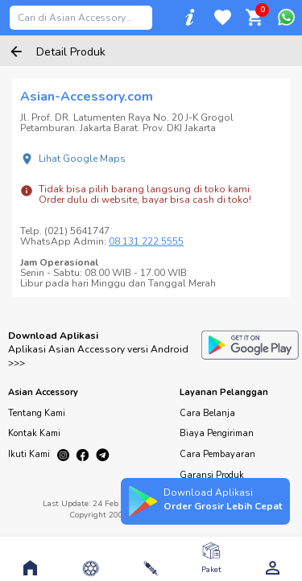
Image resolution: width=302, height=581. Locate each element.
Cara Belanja (207, 413)
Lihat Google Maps (82, 158)
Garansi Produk (212, 475)
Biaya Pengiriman (217, 433)
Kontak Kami (34, 433)
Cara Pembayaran (217, 454)
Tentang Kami (36, 413)
